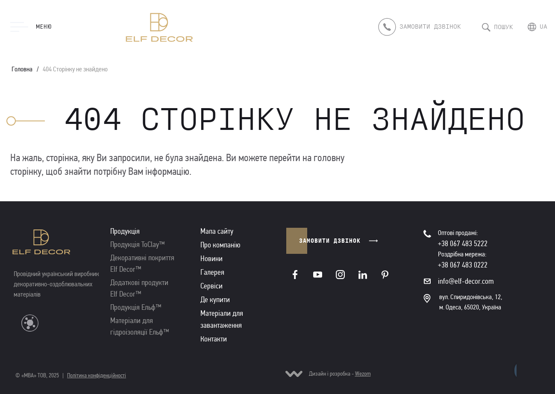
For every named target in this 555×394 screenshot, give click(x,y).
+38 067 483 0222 (462, 265)
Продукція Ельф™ (136, 307)
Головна (22, 69)
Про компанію (220, 245)
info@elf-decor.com (466, 281)
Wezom (363, 373)
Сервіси (211, 286)
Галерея (212, 272)
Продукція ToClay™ (137, 244)
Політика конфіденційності (96, 375)
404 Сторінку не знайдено (75, 69)
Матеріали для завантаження (221, 319)
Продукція (125, 231)
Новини (211, 258)
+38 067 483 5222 (462, 243)
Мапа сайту (216, 231)
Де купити (215, 299)
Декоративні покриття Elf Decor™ (142, 263)
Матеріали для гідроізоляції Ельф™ (139, 326)
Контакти (213, 339)
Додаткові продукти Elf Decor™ (139, 288)
